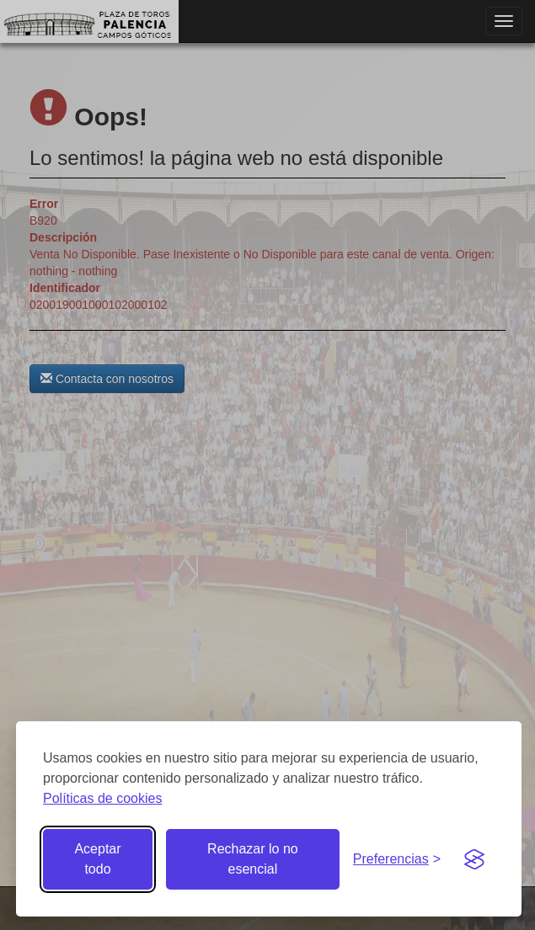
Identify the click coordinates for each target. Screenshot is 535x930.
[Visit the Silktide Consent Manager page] (474, 859)
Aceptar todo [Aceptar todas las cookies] (97, 859)
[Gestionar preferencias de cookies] (397, 859)
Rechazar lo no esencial (252, 859)
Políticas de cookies (102, 798)
